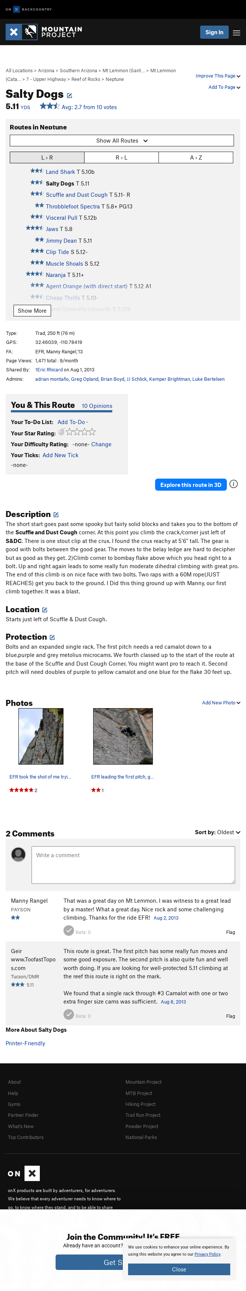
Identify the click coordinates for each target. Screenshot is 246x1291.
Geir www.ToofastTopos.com (33, 959)
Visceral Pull (61, 217)
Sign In (214, 32)
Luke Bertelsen (208, 379)
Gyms (14, 1104)
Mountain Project (143, 1082)
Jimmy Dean (61, 240)
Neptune (115, 79)
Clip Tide (57, 251)
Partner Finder (23, 1115)
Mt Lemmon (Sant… (124, 70)
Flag (230, 932)
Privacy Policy (207, 1254)
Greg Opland (84, 379)
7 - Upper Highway (46, 79)
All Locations (19, 70)
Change (101, 444)
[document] (179, 1259)
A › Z (196, 157)
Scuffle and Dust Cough (77, 194)
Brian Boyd (112, 379)
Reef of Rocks (85, 79)
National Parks (141, 1137)
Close (179, 1269)
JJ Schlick (137, 379)
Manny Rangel (29, 900)
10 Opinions (97, 405)
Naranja (56, 274)
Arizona (46, 70)
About (14, 1082)
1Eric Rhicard (49, 369)
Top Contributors (26, 1137)
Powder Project (141, 1126)
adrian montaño (52, 379)
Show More (32, 310)
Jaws (52, 228)
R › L (121, 157)
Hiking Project (140, 1104)
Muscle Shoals (64, 263)
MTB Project (138, 1093)
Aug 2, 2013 (166, 918)
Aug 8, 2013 (173, 1002)
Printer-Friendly (25, 1043)
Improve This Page (218, 76)
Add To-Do (71, 421)
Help (13, 1093)
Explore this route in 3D (191, 484)
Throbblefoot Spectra (73, 206)
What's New (21, 1126)
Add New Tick (60, 455)
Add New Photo (221, 702)
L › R (47, 157)
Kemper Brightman (169, 379)
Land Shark (60, 171)
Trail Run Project (142, 1115)
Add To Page (224, 87)
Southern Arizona (78, 70)
